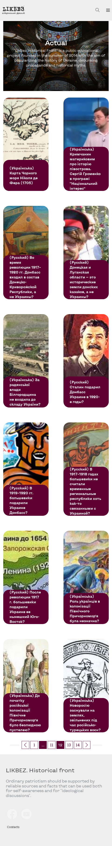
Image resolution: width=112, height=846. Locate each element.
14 (78, 744)
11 (51, 744)
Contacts (13, 827)
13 (69, 744)
